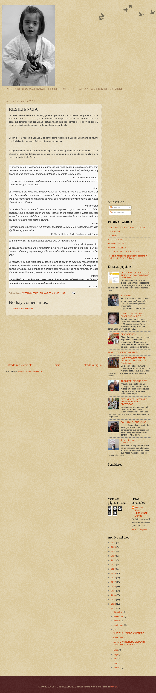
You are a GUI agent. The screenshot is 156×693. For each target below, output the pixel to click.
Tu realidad (126, 295)
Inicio (57, 365)
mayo (116, 654)
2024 (113, 551)
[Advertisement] (53, 339)
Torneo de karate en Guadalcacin (130, 441)
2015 (113, 591)
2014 (113, 595)
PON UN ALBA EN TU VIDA (133, 422)
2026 (113, 542)
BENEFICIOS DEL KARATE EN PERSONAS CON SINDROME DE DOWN (135, 275)
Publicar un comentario (23, 308)
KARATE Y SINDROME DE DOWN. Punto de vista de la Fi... (129, 643)
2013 (113, 599)
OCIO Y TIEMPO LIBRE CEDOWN (123, 252)
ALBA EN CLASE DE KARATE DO (123, 352)
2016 (113, 586)
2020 (113, 569)
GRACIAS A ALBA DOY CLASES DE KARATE (131, 314)
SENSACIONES (128, 334)
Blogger (113, 687)
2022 (113, 560)
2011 (113, 608)
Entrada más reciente (19, 365)
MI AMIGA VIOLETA (117, 248)
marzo (116, 663)
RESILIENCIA (119, 637)
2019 (113, 573)
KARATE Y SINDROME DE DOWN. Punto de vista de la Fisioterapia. (133, 360)
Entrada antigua (92, 365)
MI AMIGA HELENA (117, 243)
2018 (113, 577)
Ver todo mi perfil (139, 529)
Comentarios (117, 212)
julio (115, 629)
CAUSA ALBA (114, 231)
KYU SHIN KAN (115, 239)
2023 (113, 556)
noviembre (118, 616)
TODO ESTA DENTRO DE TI (134, 381)
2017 (113, 582)
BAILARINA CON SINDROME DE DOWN (126, 227)
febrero (116, 667)
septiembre (118, 625)
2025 (113, 547)
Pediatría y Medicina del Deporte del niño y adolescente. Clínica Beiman (127, 257)
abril (115, 658)
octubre (117, 620)
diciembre (118, 612)
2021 (113, 564)
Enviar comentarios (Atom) (30, 371)
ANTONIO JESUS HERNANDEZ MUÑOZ (141, 511)
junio (115, 650)
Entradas (115, 207)
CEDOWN (112, 236)
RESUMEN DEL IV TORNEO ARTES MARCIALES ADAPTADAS (134, 401)
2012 (113, 604)
